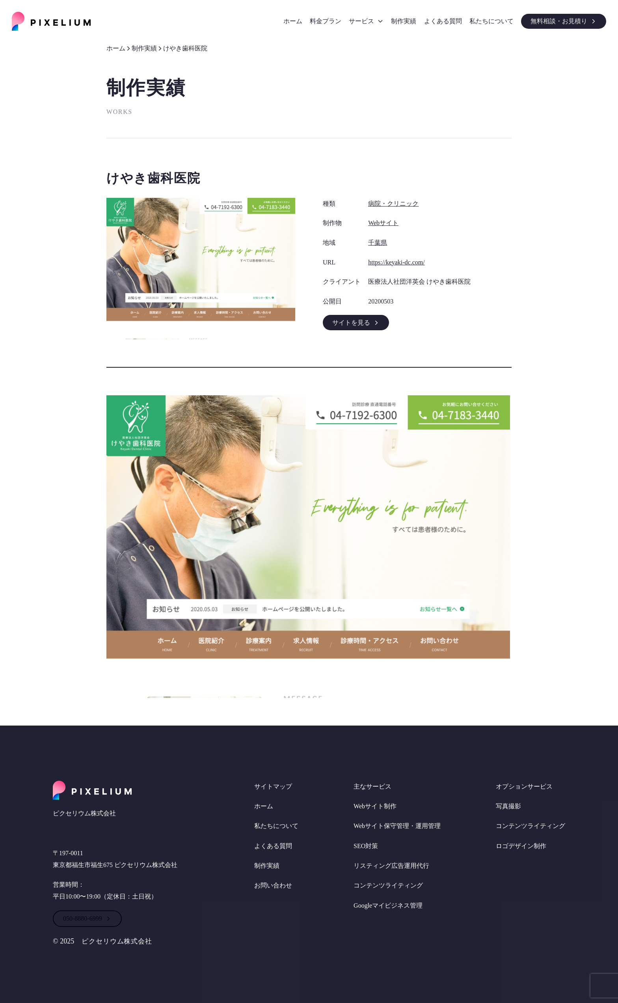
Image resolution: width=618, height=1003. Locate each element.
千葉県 (377, 242)
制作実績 (144, 48)
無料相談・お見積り (564, 21)
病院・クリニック (393, 203)
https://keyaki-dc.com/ (396, 262)
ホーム (115, 48)
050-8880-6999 (87, 918)
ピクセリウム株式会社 (119, 941)
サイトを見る (356, 322)
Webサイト (383, 223)
